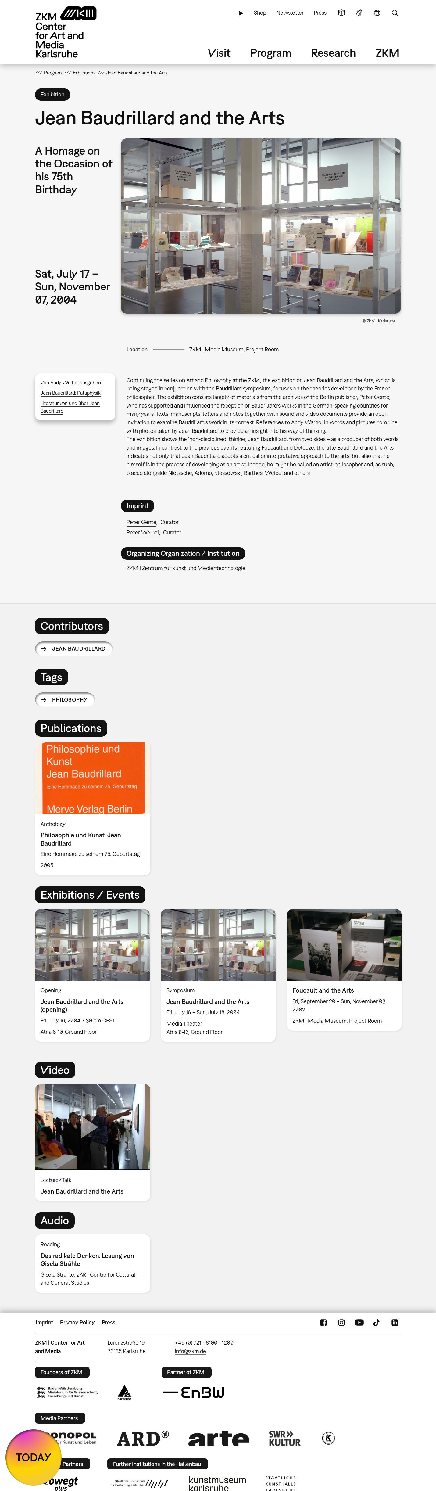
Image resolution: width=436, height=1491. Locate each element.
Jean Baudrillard (78, 648)
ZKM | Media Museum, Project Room (234, 349)
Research (333, 52)
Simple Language (341, 12)
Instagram (341, 1322)
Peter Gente (141, 522)
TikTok (377, 1322)
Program (270, 52)
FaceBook (323, 1322)
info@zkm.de (190, 1351)
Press (320, 12)
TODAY (34, 1457)
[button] (261, 226)
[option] (95, 808)
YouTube (359, 1322)
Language (377, 12)
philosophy (70, 699)
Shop (260, 12)
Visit (219, 52)
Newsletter (290, 12)
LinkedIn (395, 1322)
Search (395, 12)
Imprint (44, 1322)
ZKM (387, 52)
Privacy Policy (77, 1322)
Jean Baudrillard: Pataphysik (71, 393)
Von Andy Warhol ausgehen (71, 382)
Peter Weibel (143, 532)
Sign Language (359, 12)
